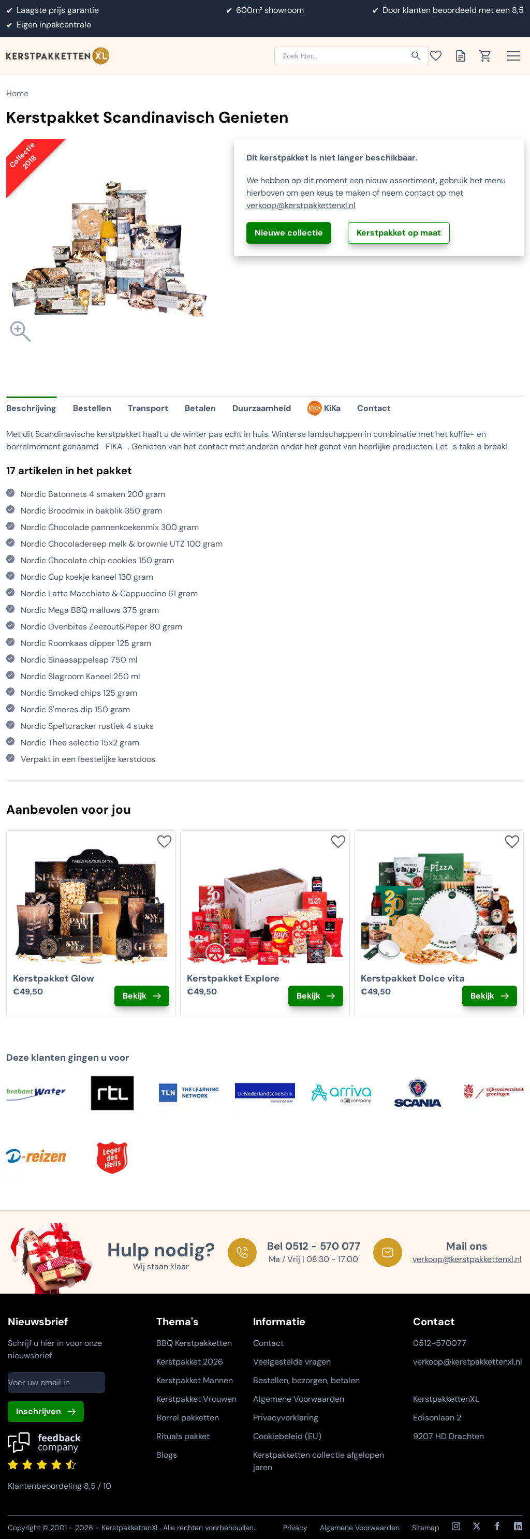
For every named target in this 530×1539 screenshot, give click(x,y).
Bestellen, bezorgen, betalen (306, 1380)
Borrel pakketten (187, 1417)
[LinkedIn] (518, 1526)
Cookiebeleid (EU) (287, 1436)
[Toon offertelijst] (463, 56)
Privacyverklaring (285, 1417)
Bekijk (134, 995)
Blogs (166, 1454)
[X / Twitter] (477, 1526)
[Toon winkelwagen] (488, 56)
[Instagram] (456, 1526)
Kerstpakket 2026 (189, 1361)
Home (17, 93)
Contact (268, 1343)
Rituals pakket (183, 1436)
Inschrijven (38, 1411)
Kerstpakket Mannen (194, 1380)
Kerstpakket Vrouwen (196, 1399)
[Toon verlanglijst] (439, 56)
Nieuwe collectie (289, 232)
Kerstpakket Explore (233, 978)
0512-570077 (439, 1343)
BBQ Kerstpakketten (194, 1343)
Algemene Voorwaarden (298, 1399)
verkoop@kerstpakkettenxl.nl (301, 205)
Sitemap (425, 1527)
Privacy (295, 1527)
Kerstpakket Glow (53, 978)
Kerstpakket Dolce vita (413, 978)
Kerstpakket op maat (399, 232)
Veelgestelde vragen (292, 1361)
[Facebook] (497, 1526)
